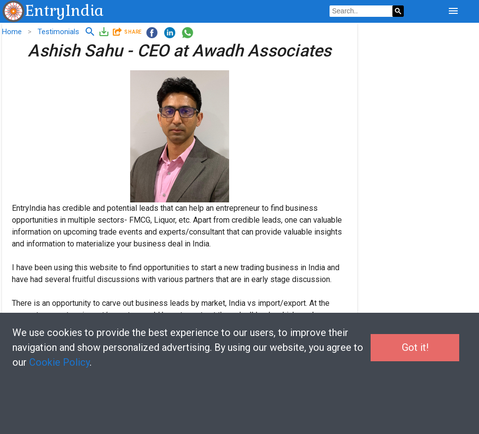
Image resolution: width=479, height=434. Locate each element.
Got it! (415, 347)
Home (12, 31)
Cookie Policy (59, 362)
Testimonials (58, 31)
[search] (361, 11)
